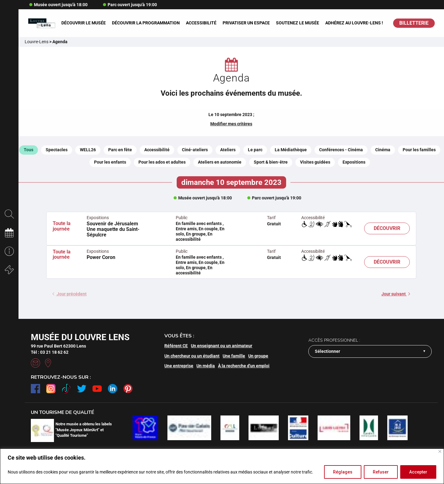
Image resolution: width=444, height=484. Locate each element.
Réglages (342, 471)
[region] (222, 466)
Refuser (381, 471)
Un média (205, 365)
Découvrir (387, 228)
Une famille (234, 355)
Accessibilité (201, 22)
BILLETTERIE (414, 23)
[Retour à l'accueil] (41, 23)
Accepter (418, 471)
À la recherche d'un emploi (243, 365)
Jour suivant (395, 293)
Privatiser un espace (246, 22)
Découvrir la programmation (146, 22)
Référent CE (176, 345)
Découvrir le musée (83, 22)
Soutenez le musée (297, 22)
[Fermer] (439, 451)
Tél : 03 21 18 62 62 (49, 352)
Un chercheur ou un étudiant (192, 355)
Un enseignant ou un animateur (221, 345)
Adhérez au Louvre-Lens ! (354, 22)
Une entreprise (178, 365)
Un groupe (258, 355)
